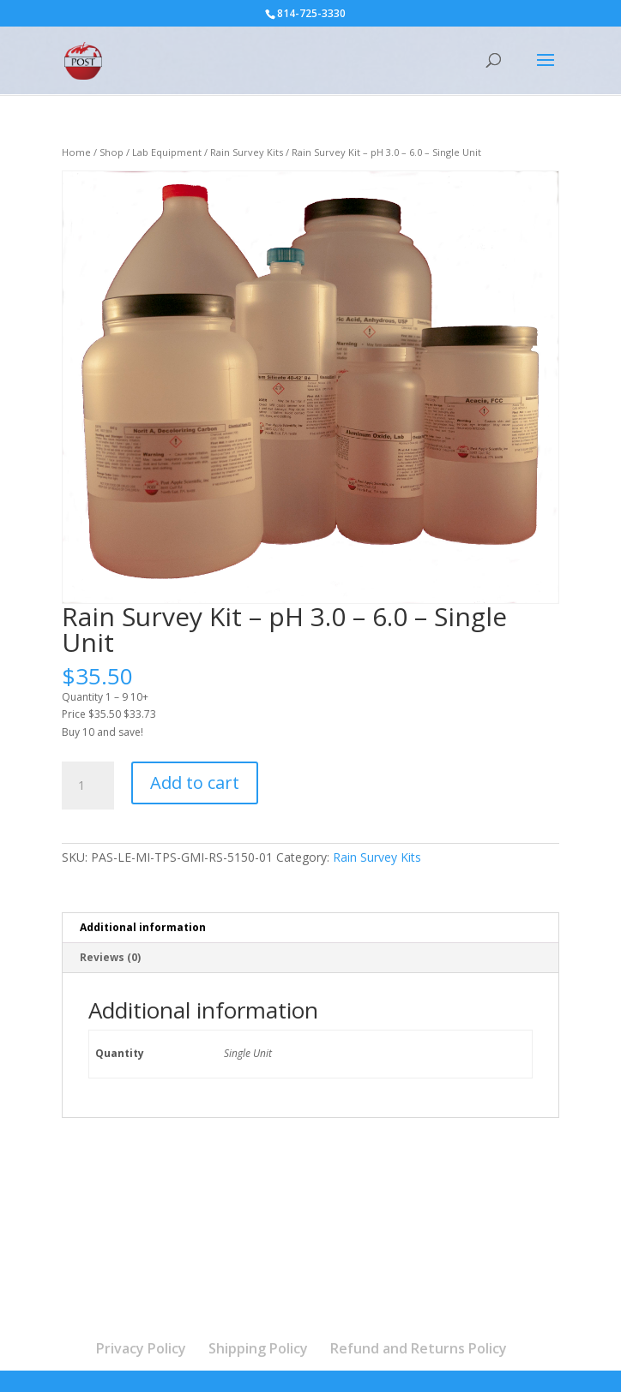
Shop (111, 152)
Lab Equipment (167, 152)
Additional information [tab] (143, 927)
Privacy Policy (141, 1348)
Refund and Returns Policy (418, 1348)
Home (76, 152)
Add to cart (194, 782)
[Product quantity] (87, 786)
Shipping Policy (258, 1348)
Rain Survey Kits (246, 152)
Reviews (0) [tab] (110, 957)
